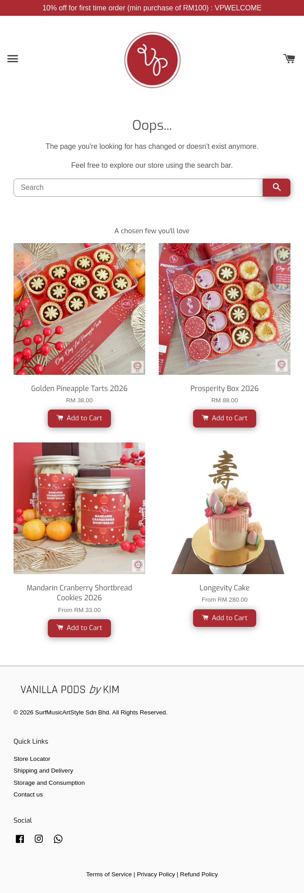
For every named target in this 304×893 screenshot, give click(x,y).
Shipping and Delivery (43, 770)
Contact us (28, 794)
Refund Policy (199, 874)
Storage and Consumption (49, 782)
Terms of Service (109, 874)
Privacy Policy (156, 874)
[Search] (138, 188)
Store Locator (32, 758)
